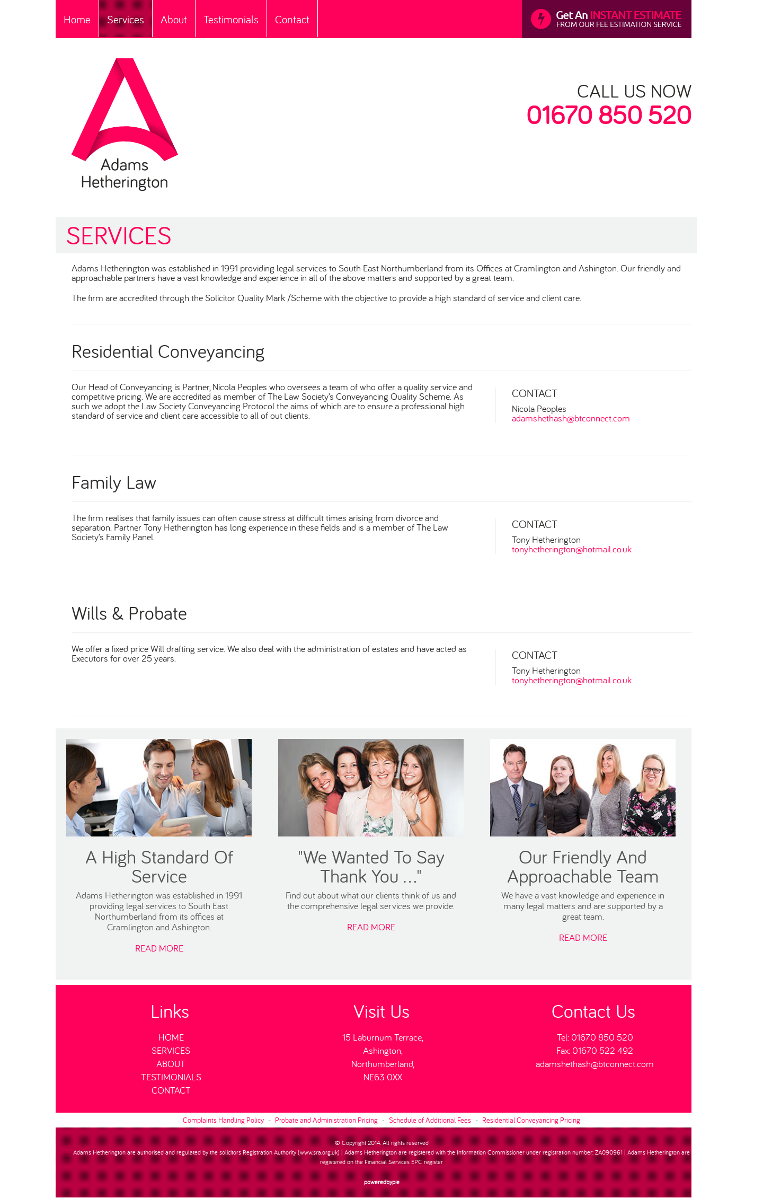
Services (125, 20)
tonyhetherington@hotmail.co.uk (572, 549)
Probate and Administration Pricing (326, 1120)
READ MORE (159, 948)
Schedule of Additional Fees (430, 1120)
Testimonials (231, 20)
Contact (292, 20)
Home (77, 20)
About (174, 20)
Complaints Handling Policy (223, 1120)
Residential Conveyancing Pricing (531, 1120)
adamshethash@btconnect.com (571, 418)
